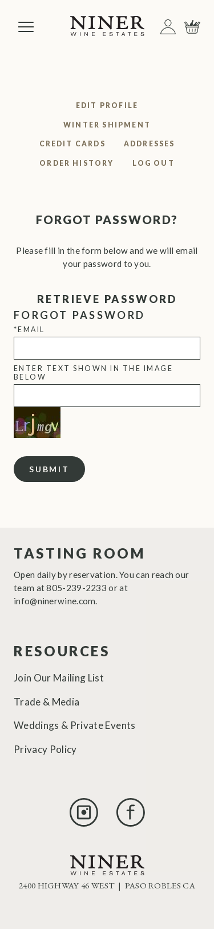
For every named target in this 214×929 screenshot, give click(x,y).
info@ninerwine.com (54, 601)
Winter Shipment (107, 125)
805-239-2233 (76, 588)
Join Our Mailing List (59, 678)
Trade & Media (46, 702)
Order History (76, 163)
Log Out (153, 163)
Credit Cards (72, 143)
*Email (29, 329)
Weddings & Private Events (75, 725)
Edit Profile (107, 105)
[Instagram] (84, 823)
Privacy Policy (45, 749)
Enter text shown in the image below (93, 372)
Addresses (149, 143)
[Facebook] (130, 823)
